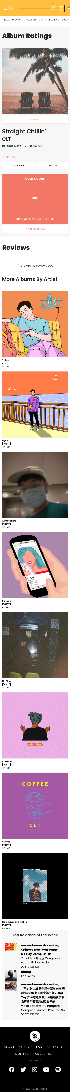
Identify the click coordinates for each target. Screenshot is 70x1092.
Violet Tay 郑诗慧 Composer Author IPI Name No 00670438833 (40, 962)
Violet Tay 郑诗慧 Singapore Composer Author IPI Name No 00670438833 (43, 1010)
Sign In (53, 8)
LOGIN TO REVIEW (35, 228)
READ (7, 19)
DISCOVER (18, 19)
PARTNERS (54, 1047)
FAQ (39, 1047)
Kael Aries (28, 976)
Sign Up (61, 8)
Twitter (52, 165)
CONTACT (23, 1054)
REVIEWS (54, 19)
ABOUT (9, 1047)
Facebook (19, 165)
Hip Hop (6, 366)
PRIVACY (25, 1047)
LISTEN (42, 19)
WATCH (31, 19)
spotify (35, 119)
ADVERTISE (43, 1054)
